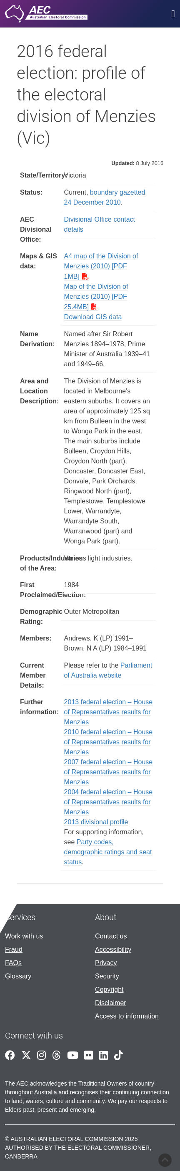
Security (107, 976)
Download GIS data (93, 316)
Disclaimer (110, 1002)
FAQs (13, 962)
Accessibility (113, 949)
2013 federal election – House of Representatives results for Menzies (108, 712)
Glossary (18, 976)
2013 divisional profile (96, 822)
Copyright (109, 989)
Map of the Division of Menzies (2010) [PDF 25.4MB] (96, 296)
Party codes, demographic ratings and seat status (108, 852)
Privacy (106, 962)
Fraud (13, 949)
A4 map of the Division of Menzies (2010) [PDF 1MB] (101, 266)
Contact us (111, 936)
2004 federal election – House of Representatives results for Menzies (108, 802)
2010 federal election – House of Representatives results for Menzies (108, 742)
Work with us (24, 936)
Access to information (127, 1016)
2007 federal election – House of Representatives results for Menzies (108, 772)
